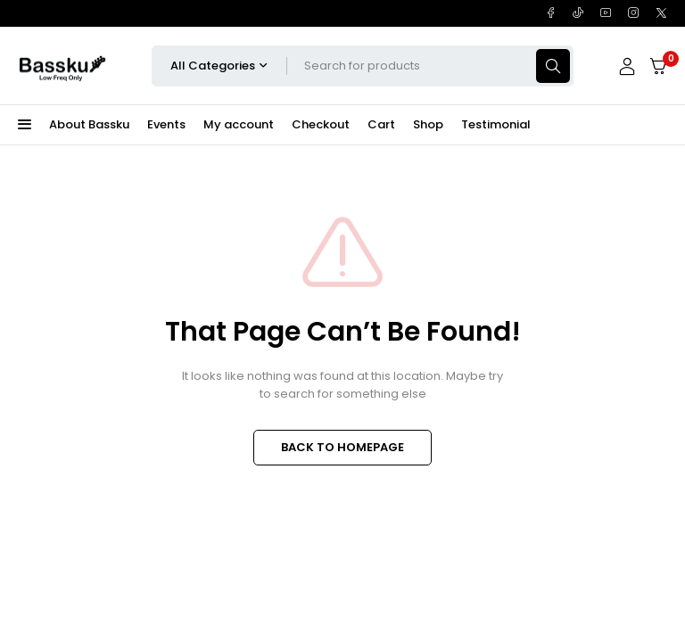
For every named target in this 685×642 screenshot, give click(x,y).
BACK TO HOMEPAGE (342, 447)
